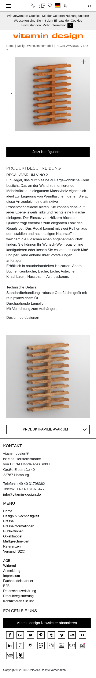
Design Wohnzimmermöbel (35, 45)
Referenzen (12, 546)
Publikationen (13, 531)
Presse (8, 521)
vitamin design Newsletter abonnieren (47, 623)
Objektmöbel (12, 536)
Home (10, 45)
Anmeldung (11, 571)
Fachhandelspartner (18, 581)
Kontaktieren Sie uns (18, 601)
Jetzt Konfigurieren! (48, 152)
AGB (6, 560)
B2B (6, 586)
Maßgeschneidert (16, 541)
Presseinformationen (18, 526)
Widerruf (9, 565)
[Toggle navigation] (8, 6)
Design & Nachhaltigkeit (21, 516)
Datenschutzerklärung (19, 591)
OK (70, 25)
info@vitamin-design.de (22, 494)
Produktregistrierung (18, 596)
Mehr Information (54, 25)
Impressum (11, 576)
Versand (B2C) (14, 551)
